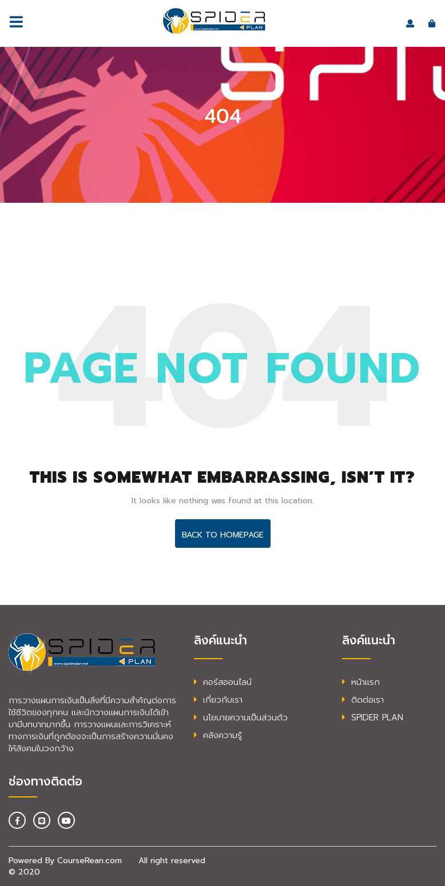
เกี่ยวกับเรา (218, 699)
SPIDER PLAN (372, 717)
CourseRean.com (89, 861)
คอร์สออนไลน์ (223, 682)
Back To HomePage (223, 535)
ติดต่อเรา (363, 699)
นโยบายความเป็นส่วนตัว (241, 717)
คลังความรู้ (218, 735)
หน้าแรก (361, 682)
